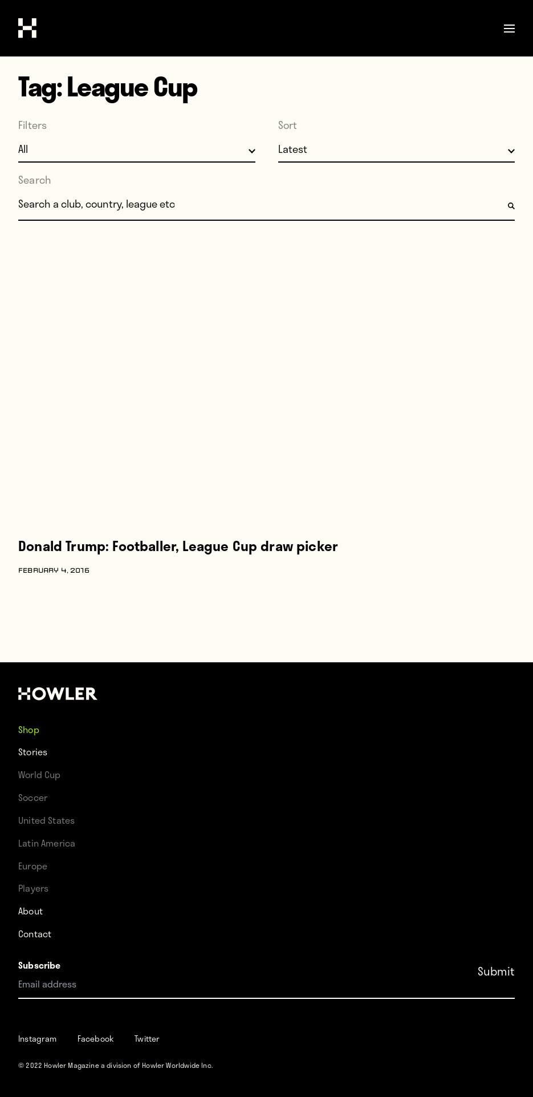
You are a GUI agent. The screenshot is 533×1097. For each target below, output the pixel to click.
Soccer (32, 797)
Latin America (46, 843)
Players (33, 888)
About (30, 911)
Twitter (147, 1039)
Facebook (96, 1039)
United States (46, 820)
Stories (32, 751)
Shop (28, 729)
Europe (32, 866)
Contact (34, 933)
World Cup (39, 774)
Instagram (37, 1039)
